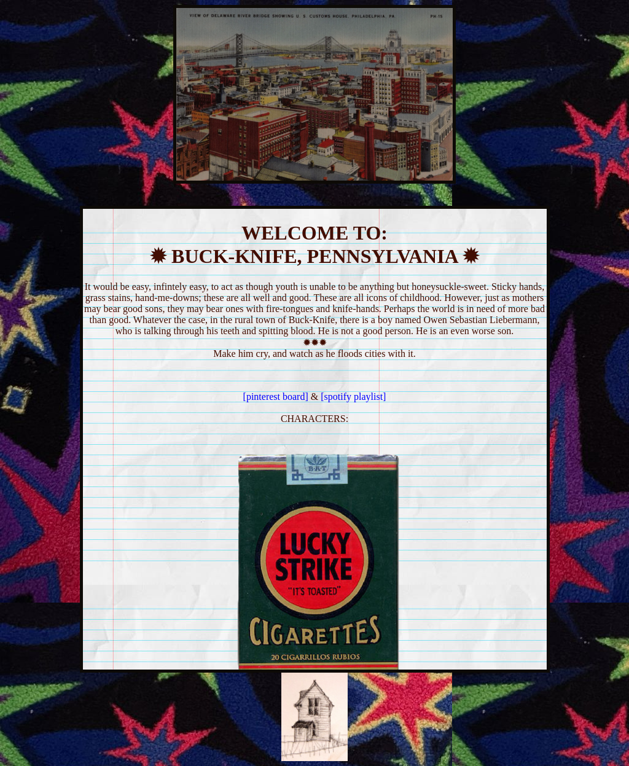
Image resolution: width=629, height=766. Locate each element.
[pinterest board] (277, 396)
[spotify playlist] (353, 396)
